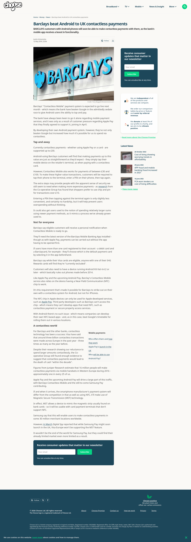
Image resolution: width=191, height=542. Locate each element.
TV (126, 6)
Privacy (143, 510)
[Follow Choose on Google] (105, 41)
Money (41, 17)
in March (47, 424)
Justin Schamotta (39, 39)
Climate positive (150, 501)
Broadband (111, 6)
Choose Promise (98, 510)
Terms (153, 510)
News (48, 17)
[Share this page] (113, 41)
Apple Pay (47, 301)
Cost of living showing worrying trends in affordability (144, 157)
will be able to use (101, 354)
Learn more (37, 537)
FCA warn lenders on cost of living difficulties (145, 182)
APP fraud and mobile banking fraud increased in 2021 (145, 170)
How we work (129, 510)
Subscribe (84, 452)
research (102, 186)
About (83, 510)
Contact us (114, 510)
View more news (130, 189)
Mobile (138, 6)
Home (35, 17)
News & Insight (156, 6)
